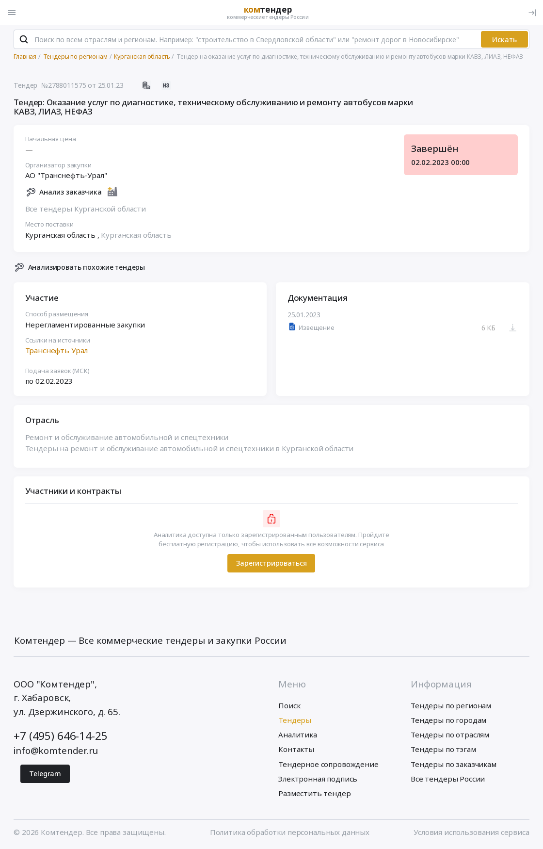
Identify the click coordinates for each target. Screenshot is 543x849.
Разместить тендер (314, 793)
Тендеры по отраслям (450, 734)
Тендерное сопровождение (328, 764)
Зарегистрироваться (271, 563)
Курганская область (136, 235)
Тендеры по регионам (451, 705)
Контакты (296, 749)
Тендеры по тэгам (443, 749)
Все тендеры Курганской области (85, 209)
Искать (504, 39)
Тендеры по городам (448, 720)
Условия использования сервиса (471, 832)
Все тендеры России (448, 779)
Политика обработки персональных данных (289, 832)
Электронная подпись (317, 779)
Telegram (45, 773)
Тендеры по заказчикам (453, 764)
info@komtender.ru (55, 750)
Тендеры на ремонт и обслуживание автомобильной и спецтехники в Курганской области (189, 448)
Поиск (289, 705)
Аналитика (297, 734)
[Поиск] (23, 39)
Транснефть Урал (56, 351)
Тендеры (294, 720)
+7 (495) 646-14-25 (60, 735)
